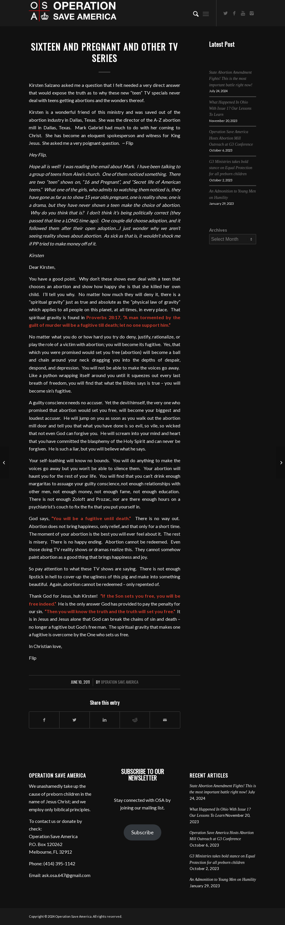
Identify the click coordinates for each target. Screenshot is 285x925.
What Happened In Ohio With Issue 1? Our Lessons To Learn (230, 108)
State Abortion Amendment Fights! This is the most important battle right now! (230, 78)
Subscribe (142, 832)
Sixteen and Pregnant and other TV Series (104, 52)
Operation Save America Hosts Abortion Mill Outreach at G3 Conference (231, 138)
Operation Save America (119, 682)
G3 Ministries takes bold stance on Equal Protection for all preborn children (230, 167)
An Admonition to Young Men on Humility (223, 879)
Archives (218, 230)
